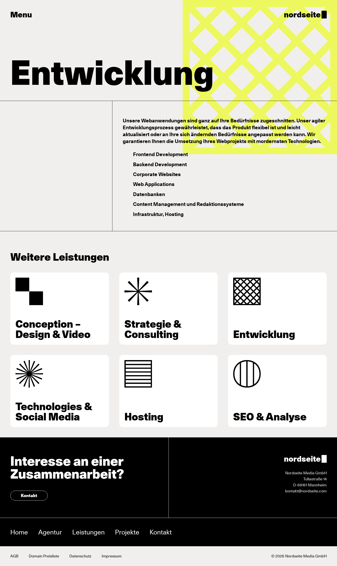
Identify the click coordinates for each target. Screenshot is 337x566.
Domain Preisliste (44, 556)
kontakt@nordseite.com (306, 491)
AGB (14, 556)
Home (19, 532)
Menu (21, 14)
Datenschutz (80, 556)
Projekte (127, 532)
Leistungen (88, 532)
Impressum (112, 556)
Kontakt (29, 495)
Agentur (50, 532)
